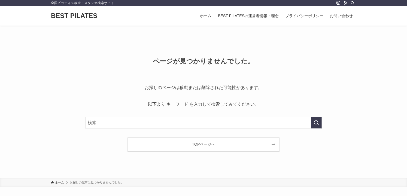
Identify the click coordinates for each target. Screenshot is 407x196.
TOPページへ (203, 144)
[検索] (352, 3)
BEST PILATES (74, 16)
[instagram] (338, 3)
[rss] (345, 3)
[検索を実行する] (316, 122)
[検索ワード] (203, 122)
